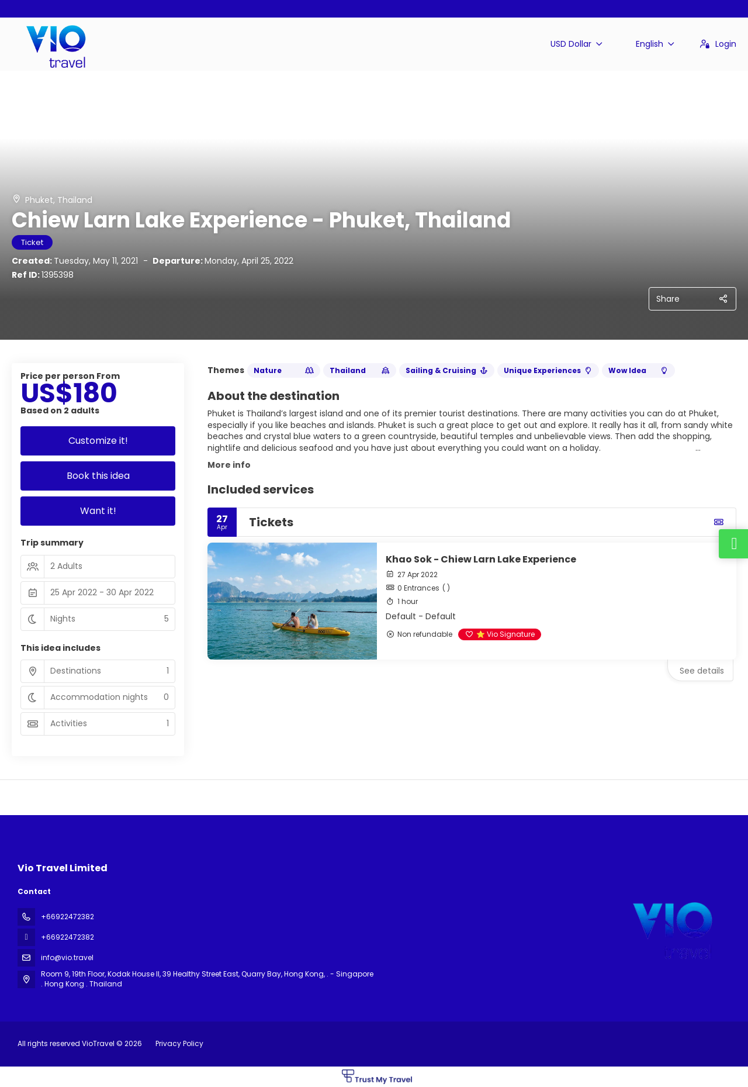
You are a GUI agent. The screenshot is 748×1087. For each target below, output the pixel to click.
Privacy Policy (179, 1043)
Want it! (98, 510)
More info (229, 465)
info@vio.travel (67, 957)
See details (702, 671)
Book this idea (98, 475)
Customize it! (98, 440)
